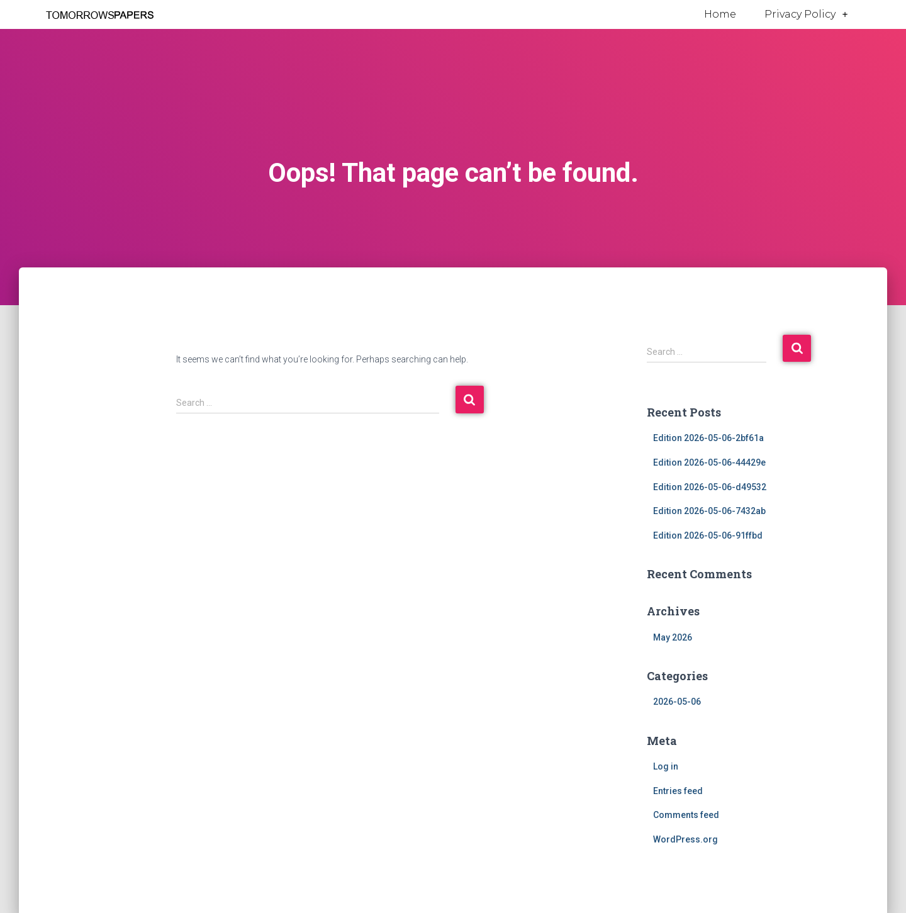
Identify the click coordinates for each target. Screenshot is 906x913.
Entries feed (678, 791)
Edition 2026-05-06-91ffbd (708, 535)
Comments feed (686, 815)
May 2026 (672, 637)
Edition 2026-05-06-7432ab (709, 511)
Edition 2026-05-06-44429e (709, 462)
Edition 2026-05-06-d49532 (709, 487)
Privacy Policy (805, 14)
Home (720, 14)
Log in (665, 766)
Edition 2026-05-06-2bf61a (708, 438)
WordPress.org (685, 839)
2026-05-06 (677, 702)
